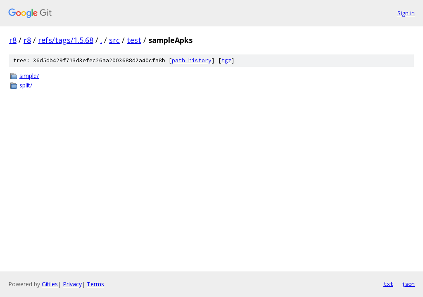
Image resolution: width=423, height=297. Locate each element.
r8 (13, 40)
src (114, 40)
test (134, 40)
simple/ (29, 76)
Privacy (72, 284)
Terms (95, 284)
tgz (226, 60)
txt (388, 284)
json (408, 284)
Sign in (406, 13)
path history (192, 60)
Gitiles (50, 284)
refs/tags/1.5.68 (65, 40)
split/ (25, 85)
